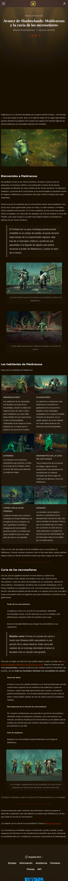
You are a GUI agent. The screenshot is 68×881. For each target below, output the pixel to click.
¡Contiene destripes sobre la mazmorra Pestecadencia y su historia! (33, 731)
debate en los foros (52, 758)
